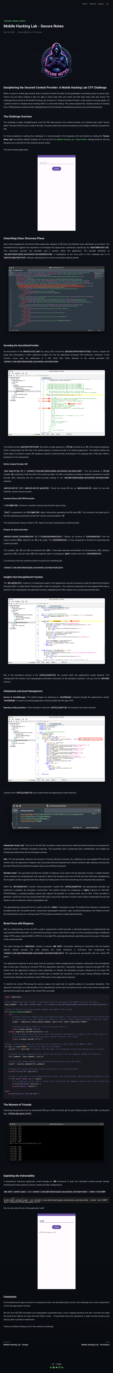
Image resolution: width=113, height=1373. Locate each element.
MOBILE (23, 21)
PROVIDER (7, 21)
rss (53, 1364)
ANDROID (15, 21)
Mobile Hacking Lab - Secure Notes (72, 139)
